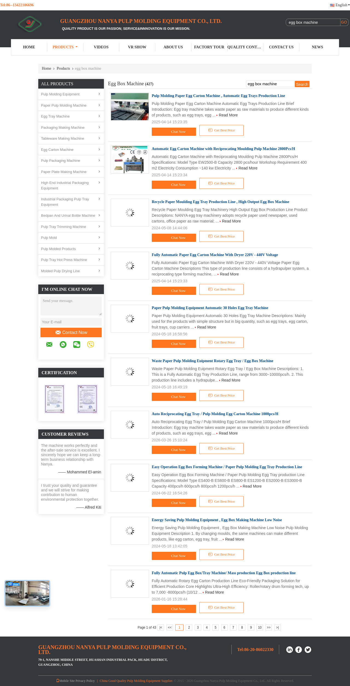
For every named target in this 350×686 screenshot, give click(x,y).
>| (277, 627)
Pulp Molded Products (58, 249)
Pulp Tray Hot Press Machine (64, 260)
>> (268, 627)
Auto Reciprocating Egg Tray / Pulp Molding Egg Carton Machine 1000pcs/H (215, 414)
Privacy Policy (85, 681)
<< (170, 627)
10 (259, 627)
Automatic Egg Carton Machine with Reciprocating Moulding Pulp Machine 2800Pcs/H (223, 149)
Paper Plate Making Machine (63, 172)
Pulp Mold (49, 238)
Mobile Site (65, 681)
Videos (101, 47)
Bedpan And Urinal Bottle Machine (68, 215)
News (317, 47)
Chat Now (175, 131)
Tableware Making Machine (62, 138)
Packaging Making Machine (62, 127)
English (343, 5)
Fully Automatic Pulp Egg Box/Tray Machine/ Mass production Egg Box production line (224, 573)
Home (29, 47)
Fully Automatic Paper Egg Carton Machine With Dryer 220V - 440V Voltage (215, 255)
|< (160, 627)
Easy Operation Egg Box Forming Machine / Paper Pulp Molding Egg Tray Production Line (227, 467)
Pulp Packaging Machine (60, 161)
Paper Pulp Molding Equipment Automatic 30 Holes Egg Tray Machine (210, 308)
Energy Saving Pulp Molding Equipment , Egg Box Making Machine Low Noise (217, 520)
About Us (173, 47)
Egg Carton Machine (57, 150)
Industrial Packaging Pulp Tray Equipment (65, 202)
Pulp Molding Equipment (60, 94)
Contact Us (281, 47)
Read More (228, 115)
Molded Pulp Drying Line (60, 271)
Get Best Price (221, 130)
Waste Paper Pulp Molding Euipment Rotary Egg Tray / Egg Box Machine (212, 361)
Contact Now (71, 332)
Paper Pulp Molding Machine (63, 105)
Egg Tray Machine (55, 116)
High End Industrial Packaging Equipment (65, 185)
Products (65, 47)
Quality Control (246, 47)
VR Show (137, 47)
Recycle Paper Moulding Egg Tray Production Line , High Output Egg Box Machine (220, 202)
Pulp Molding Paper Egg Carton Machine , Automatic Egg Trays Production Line (218, 96)
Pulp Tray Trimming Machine (63, 227)
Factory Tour (209, 47)
